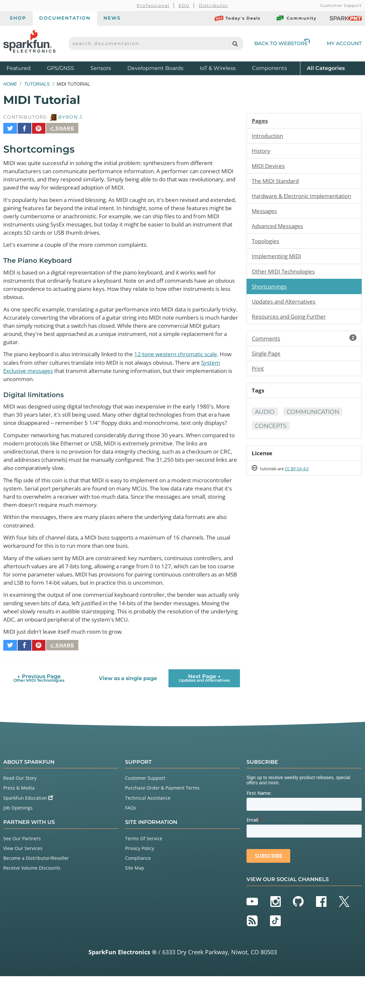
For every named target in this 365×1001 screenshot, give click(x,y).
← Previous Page (38, 703)
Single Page (267, 366)
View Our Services (22, 873)
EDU (184, 5)
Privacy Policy (139, 873)
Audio (265, 425)
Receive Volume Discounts (31, 893)
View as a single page (128, 703)
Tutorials (37, 84)
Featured (25, 67)
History (261, 151)
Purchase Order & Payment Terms (162, 812)
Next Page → (204, 703)
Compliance (138, 883)
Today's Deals (237, 18)
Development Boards (155, 68)
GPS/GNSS (60, 68)
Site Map (134, 893)
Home (10, 84)
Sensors (100, 68)
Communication (315, 425)
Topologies (267, 252)
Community (296, 18)
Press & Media (19, 812)
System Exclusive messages (41, 373)
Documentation (64, 18)
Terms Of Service (143, 863)
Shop (18, 18)
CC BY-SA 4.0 (302, 483)
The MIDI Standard (277, 182)
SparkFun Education (28, 822)
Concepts (271, 439)
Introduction (269, 136)
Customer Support (341, 5)
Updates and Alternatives (286, 313)
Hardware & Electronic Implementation (282, 201)
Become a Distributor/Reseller (36, 883)
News (112, 18)
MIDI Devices (269, 167)
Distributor (214, 5)
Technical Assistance (147, 822)
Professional (153, 5)
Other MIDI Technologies (286, 283)
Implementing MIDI (278, 267)
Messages (265, 221)
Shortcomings (271, 298)
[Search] (235, 43)
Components (269, 68)
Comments (304, 351)
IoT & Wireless (218, 68)
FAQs (130, 832)
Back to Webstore (282, 43)
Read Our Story (20, 803)
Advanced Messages (279, 237)
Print (258, 382)
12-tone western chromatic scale (192, 356)
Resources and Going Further (292, 329)
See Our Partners (22, 863)
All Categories (326, 67)
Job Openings (18, 832)
